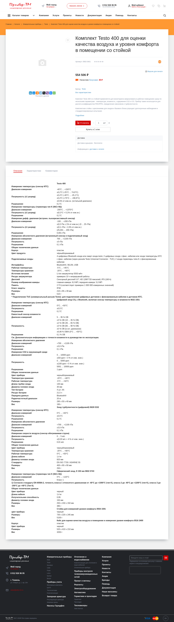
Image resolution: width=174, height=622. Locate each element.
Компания (44, 15)
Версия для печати (155, 71)
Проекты (67, 15)
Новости (79, 15)
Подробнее (79, 115)
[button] (109, 5)
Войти (134, 7)
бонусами (93, 80)
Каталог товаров (21, 15)
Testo (84, 89)
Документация (95, 15)
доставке (93, 149)
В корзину (83, 123)
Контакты (132, 15)
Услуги (56, 15)
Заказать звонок (77, 6)
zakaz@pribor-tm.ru (17, 590)
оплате (101, 149)
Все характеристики (83, 92)
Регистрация (141, 7)
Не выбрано (51, 7)
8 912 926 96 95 (18, 573)
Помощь (120, 15)
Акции (109, 15)
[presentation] (145, 570)
